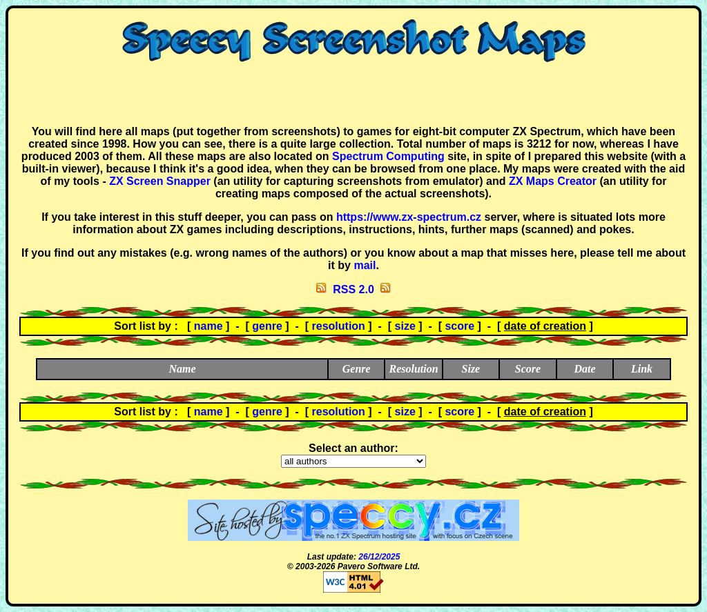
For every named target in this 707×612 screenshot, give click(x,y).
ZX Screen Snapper (160, 181)
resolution (338, 326)
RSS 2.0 (353, 289)
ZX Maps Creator (553, 181)
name (208, 326)
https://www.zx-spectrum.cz (408, 217)
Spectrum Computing (388, 156)
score (459, 326)
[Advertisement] (353, 94)
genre (267, 326)
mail (365, 265)
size (405, 326)
